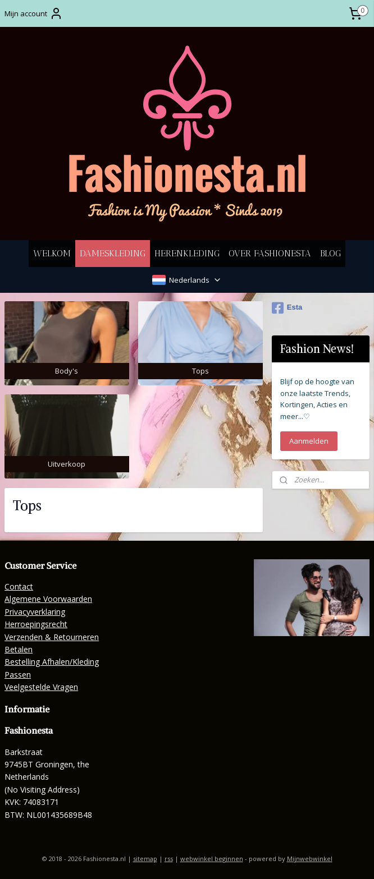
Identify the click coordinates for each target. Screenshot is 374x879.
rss (169, 858)
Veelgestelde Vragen (41, 687)
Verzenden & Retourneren (51, 637)
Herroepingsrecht (35, 624)
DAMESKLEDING (112, 253)
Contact (18, 586)
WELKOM (52, 253)
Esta (287, 308)
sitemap (145, 858)
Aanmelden (309, 441)
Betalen (18, 649)
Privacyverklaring (34, 611)
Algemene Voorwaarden (48, 598)
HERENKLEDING (187, 253)
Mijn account (33, 13)
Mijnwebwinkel (309, 858)
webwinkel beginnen (211, 858)
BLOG (330, 253)
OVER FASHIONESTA (270, 253)
